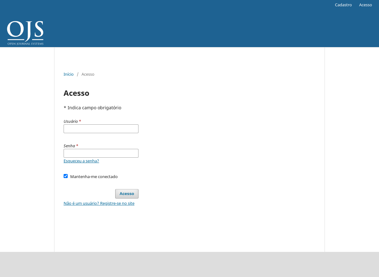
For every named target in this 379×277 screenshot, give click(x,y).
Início (69, 74)
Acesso (365, 5)
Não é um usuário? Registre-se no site (99, 203)
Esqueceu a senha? (81, 161)
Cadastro (343, 5)
